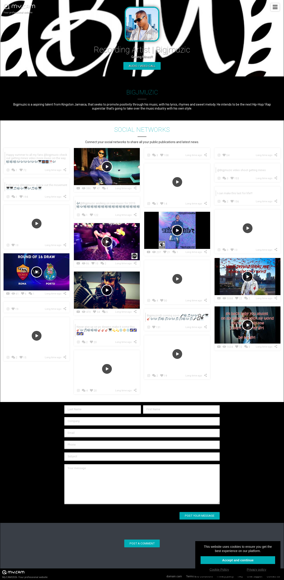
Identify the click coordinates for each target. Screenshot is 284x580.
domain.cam (174, 576)
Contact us (273, 576)
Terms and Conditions (199, 576)
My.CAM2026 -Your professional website (24, 574)
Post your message (199, 515)
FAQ (240, 576)
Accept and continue (238, 560)
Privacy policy (225, 576)
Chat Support (254, 576)
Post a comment (142, 543)
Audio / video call (142, 66)
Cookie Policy (219, 569)
